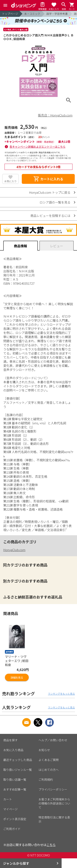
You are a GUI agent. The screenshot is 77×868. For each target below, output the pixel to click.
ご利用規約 (46, 779)
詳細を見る (17, 677)
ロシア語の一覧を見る (55, 202)
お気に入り (10, 181)
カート (7, 799)
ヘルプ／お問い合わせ (53, 740)
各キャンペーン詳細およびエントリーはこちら (38, 147)
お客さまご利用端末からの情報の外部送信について (54, 803)
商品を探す (10, 740)
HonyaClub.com (14, 550)
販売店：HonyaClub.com (55, 115)
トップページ (10, 14)
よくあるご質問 (49, 760)
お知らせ (44, 750)
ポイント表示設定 (14, 819)
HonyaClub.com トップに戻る (49, 192)
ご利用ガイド (12, 829)
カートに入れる (48, 179)
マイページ (10, 809)
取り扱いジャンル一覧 (17, 770)
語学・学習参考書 (57, 14)
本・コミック (32, 14)
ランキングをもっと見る (61, 693)
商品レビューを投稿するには (50, 215)
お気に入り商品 (13, 750)
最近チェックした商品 (17, 760)
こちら (51, 845)
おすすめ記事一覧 (14, 789)
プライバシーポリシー (53, 789)
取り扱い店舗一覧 (14, 779)
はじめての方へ (49, 770)
